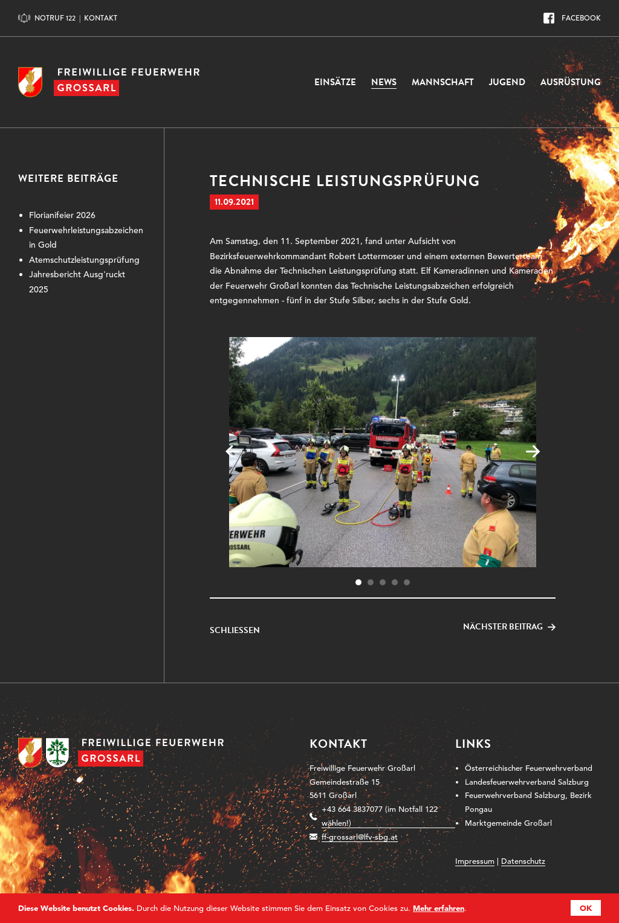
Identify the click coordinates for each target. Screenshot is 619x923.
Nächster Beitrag (503, 627)
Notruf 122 (55, 18)
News (384, 82)
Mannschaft (443, 82)
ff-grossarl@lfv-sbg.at (360, 837)
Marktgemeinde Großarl (508, 823)
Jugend (507, 82)
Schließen (235, 630)
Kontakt (100, 18)
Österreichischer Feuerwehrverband (528, 768)
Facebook (581, 18)
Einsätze (335, 82)
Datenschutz (523, 861)
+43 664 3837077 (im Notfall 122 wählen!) (380, 816)
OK (586, 908)
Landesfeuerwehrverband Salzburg (527, 782)
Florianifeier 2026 (62, 215)
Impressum (474, 861)
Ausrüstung (570, 82)
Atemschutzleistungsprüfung (84, 259)
